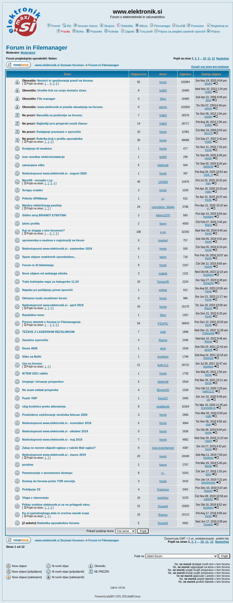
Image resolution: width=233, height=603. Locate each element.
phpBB (110, 596)
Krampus (163, 489)
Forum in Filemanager (36, 47)
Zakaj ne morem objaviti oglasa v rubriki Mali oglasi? (59, 447)
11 (208, 58)
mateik (163, 273)
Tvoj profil (144, 31)
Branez (208, 490)
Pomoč (53, 25)
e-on (163, 232)
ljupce (163, 464)
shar (208, 424)
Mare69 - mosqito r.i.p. (37, 180)
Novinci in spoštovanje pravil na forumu (65, 80)
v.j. (163, 198)
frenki (163, 82)
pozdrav (27, 464)
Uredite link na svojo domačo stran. (62, 90)
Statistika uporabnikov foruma (58, 523)
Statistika (125, 25)
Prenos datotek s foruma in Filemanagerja (51, 322)
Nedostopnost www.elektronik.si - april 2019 (52, 305)
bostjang (208, 216)
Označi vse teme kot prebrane (210, 66)
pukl (163, 331)
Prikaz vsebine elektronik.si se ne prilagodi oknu (56, 504)
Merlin (208, 466)
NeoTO (208, 133)
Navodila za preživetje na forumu (59, 115)
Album (141, 25)
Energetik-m (208, 407)
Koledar (112, 31)
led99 (163, 156)
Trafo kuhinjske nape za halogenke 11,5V (50, 281)
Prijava (213, 31)
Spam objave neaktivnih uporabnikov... (49, 256)
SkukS (208, 83)
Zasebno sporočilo (35, 340)
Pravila (63, 31)
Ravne (208, 308)
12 (213, 58)
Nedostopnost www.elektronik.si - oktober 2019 (55, 431)
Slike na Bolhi (31, 356)
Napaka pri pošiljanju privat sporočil (47, 289)
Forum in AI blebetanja (38, 265)
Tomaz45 (163, 281)
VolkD (163, 90)
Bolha (78, 31)
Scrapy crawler (32, 190)
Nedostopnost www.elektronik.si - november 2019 (56, 423)
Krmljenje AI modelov (37, 148)
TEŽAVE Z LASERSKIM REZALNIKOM (48, 331)
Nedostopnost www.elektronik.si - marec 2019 (54, 454)
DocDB (179, 25)
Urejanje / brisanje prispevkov (43, 381)
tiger (208, 183)
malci (208, 191)
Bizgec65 (163, 390)
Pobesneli (208, 333)
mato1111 (208, 391)
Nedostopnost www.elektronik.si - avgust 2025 (54, 173)
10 (204, 58)
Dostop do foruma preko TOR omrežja (48, 481)
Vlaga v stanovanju (35, 497)
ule (208, 399)
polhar (163, 289)
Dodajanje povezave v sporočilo (59, 131)
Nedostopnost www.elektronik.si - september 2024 (57, 248)
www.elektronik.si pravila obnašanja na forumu (70, 107)
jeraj (163, 348)
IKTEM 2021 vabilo (35, 373)
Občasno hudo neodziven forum (44, 298)
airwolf (208, 349)
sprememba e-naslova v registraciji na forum (53, 240)
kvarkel (163, 240)
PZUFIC (163, 323)
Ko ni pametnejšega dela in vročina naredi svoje (55, 513)
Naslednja (222, 58)
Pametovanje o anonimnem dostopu (47, 472)
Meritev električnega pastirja (42, 205)
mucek (208, 266)
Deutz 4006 (29, 348)
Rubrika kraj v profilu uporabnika (59, 138)
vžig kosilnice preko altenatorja (44, 406)
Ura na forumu (32, 363)
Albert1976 (163, 215)
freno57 (163, 398)
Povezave (195, 25)
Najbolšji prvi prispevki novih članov (62, 123)
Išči (67, 25)
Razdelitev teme (33, 315)
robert (208, 441)
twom (162, 223)
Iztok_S (208, 174)
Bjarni (208, 224)
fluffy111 (163, 365)
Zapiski (127, 31)
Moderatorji (28, 52)
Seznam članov (86, 25)
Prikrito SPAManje (34, 198)
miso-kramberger (163, 447)
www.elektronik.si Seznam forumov (59, 65)
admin (163, 107)
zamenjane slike (33, 165)
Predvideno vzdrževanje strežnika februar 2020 (54, 414)
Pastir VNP (29, 398)
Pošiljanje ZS (31, 489)
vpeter (208, 158)
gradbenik (162, 406)
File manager (46, 98)
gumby (208, 116)
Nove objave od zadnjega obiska (44, 273)
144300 (163, 181)
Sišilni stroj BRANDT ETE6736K (44, 215)
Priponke (94, 31)
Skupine (107, 25)
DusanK (163, 506)
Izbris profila (30, 223)
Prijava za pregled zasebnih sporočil (179, 31)
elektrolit (163, 165)
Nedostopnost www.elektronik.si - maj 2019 (52, 439)
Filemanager (160, 25)
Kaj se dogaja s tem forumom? (43, 230)
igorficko (163, 497)
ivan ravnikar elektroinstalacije (43, 156)
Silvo (163, 98)
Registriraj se (217, 25)
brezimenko (208, 482)
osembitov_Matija (163, 207)
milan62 (208, 499)
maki (208, 416)
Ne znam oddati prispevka (40, 390)
